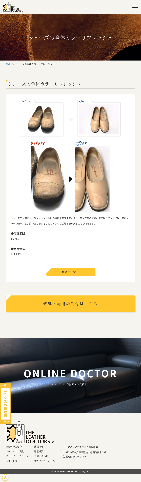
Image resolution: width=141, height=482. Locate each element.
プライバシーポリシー (45, 469)
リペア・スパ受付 (15, 459)
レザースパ (11, 469)
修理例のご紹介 (14, 454)
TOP (8, 64)
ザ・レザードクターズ (17, 464)
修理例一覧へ (70, 271)
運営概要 (38, 459)
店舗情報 (38, 454)
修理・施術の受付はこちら (71, 304)
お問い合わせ (41, 464)
